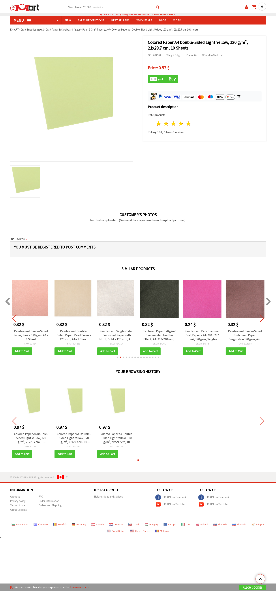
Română (60, 524)
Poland (202, 524)
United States (140, 531)
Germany (79, 524)
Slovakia (220, 524)
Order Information (49, 501)
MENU (22, 20)
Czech (134, 524)
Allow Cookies (252, 587)
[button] (117, 357)
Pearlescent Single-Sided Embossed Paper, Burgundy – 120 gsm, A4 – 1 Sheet (245, 335)
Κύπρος (257, 524)
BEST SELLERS (120, 20)
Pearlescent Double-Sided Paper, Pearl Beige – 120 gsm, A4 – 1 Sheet (74, 335)
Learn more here (79, 587)
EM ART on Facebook (170, 497)
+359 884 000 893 (163, 14)
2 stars (166, 123)
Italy (186, 524)
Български (20, 524)
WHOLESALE (144, 20)
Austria (97, 524)
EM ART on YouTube (170, 504)
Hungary (151, 524)
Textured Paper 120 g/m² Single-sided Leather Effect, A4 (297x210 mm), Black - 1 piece (159, 335)
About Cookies (18, 509)
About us (15, 496)
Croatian (116, 524)
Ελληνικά (40, 524)
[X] (11, 587)
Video (177, 20)
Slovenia (239, 524)
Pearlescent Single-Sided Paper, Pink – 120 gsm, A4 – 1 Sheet (31, 335)
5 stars (188, 123)
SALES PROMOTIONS (91, 20)
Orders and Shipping (50, 505)
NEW (68, 20)
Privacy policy (17, 501)
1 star (159, 123)
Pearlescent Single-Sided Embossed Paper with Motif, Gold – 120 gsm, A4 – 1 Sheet (116, 335)
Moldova (162, 531)
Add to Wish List (212, 55)
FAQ (41, 496)
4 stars (181, 123)
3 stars (173, 123)
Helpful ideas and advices (108, 496)
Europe (170, 524)
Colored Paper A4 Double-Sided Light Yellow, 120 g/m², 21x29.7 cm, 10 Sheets (31, 438)
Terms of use (17, 505)
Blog (162, 20)
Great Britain (116, 531)
